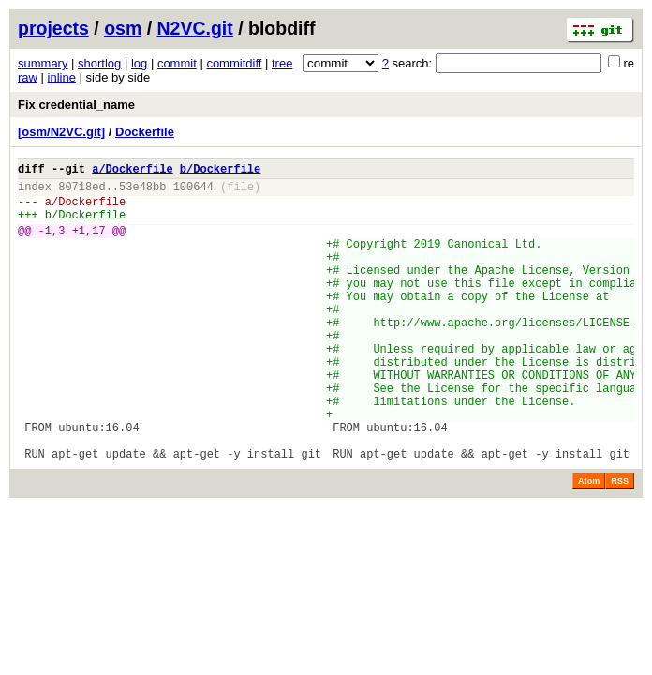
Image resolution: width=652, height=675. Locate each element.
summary (42, 63)
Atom (589, 543)
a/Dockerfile (132, 171)
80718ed (81, 192)
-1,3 (52, 244)
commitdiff (233, 63)
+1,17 (89, 244)
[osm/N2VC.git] (61, 132)
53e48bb (142, 192)
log (139, 63)
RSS (620, 543)
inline (62, 77)
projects (53, 28)
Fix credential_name (76, 105)
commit (177, 63)
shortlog (99, 63)
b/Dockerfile (220, 171)
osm (122, 28)
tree (282, 63)
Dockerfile (144, 132)
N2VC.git (195, 28)
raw (27, 77)
